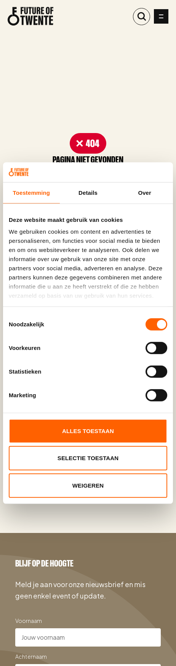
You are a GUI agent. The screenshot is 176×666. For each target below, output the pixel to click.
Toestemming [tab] (31, 192)
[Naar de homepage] (30, 16)
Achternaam (31, 656)
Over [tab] (144, 192)
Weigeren (88, 485)
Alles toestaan (88, 431)
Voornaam (28, 620)
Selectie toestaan (88, 458)
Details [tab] (88, 192)
